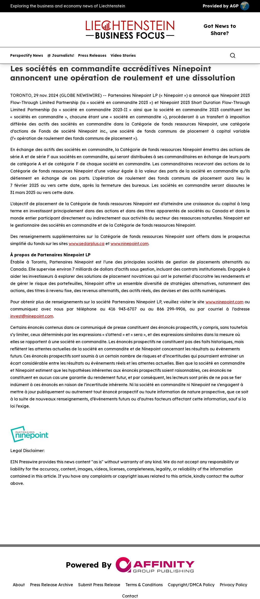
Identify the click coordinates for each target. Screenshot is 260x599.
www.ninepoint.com (129, 243)
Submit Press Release (99, 584)
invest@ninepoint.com (31, 316)
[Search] (233, 55)
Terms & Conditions (144, 584)
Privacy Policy (233, 584)
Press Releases (92, 55)
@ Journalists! (60, 55)
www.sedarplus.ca (86, 243)
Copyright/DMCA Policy (191, 584)
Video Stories (123, 55)
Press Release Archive (51, 584)
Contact (130, 595)
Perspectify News (26, 55)
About (19, 584)
